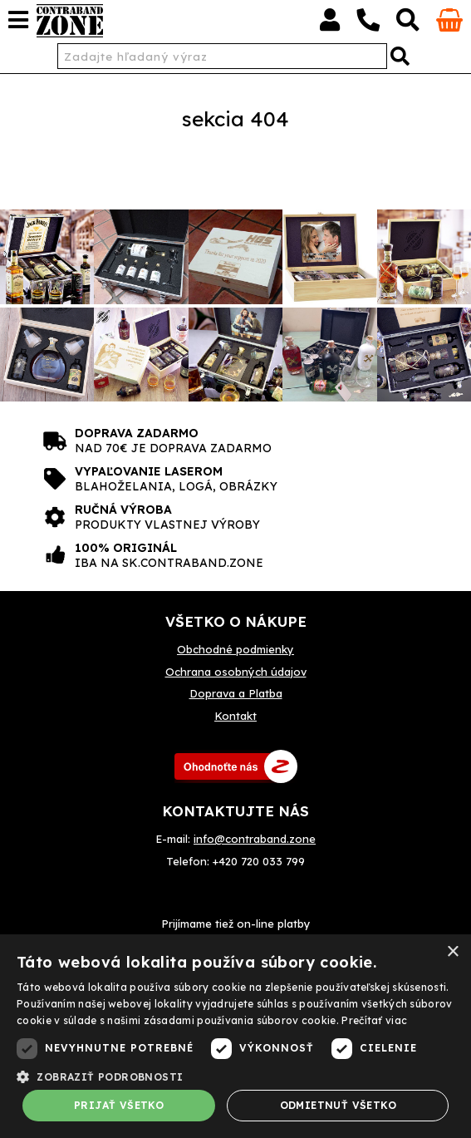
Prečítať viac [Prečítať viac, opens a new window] (374, 1020)
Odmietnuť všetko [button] (338, 1105)
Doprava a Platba (235, 693)
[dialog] (235, 1036)
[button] (235, 1075)
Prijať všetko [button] (119, 1105)
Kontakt (235, 715)
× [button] (452, 952)
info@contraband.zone (255, 838)
